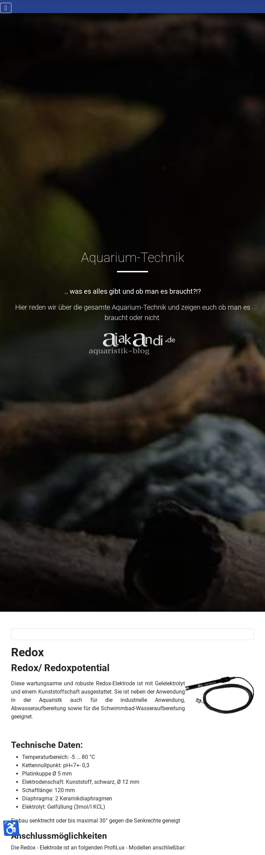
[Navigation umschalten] (5, 8)
